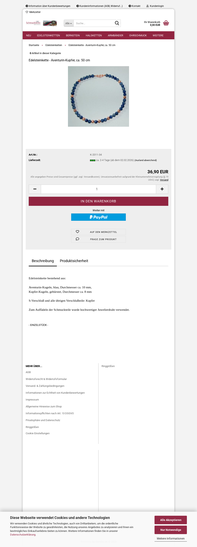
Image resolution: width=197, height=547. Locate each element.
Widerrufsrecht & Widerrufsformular (46, 379)
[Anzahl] (98, 189)
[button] (35, 189)
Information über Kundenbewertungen (48, 6)
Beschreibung (43, 261)
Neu (28, 35)
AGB (28, 372)
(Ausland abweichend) (146, 160)
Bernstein (73, 35)
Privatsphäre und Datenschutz (43, 420)
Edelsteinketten (48, 35)
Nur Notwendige (170, 529)
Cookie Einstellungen (38, 433)
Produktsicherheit (74, 261)
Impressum (32, 399)
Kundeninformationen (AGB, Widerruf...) (99, 6)
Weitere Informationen (171, 538)
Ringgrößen (32, 427)
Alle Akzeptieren (170, 520)
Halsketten (94, 35)
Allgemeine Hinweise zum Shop (44, 406)
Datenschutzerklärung (22, 534)
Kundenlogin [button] (155, 6)
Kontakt (134, 6)
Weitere (158, 35)
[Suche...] (68, 23)
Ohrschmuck (138, 35)
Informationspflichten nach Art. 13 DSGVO (50, 413)
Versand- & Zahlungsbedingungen (45, 385)
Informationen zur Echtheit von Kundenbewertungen (55, 392)
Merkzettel (33, 12)
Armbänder (115, 35)
